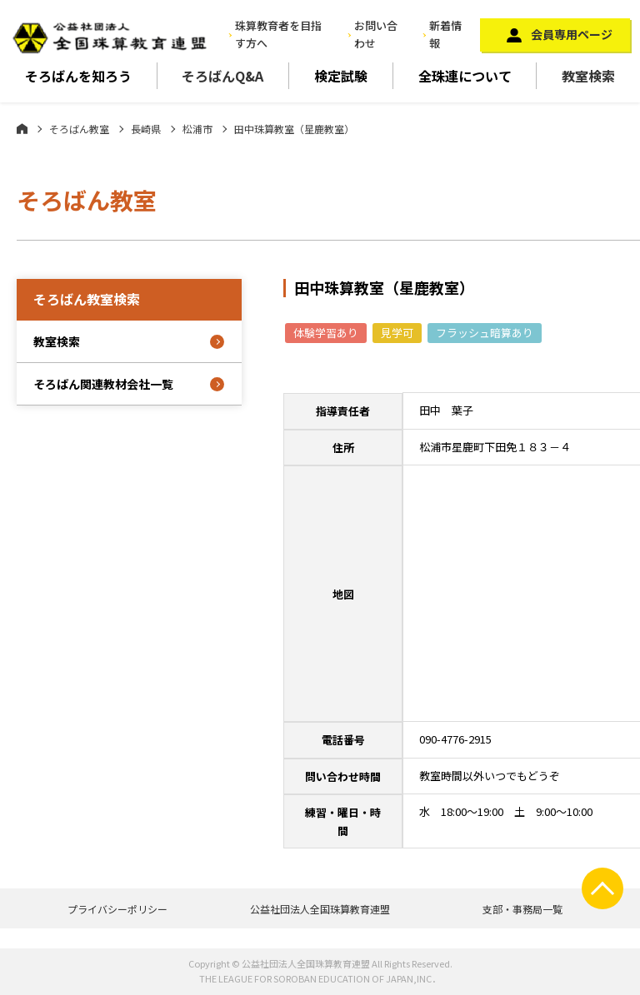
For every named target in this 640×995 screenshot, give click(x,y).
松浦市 (197, 129)
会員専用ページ (571, 34)
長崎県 (146, 129)
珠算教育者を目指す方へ (278, 34)
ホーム (22, 128)
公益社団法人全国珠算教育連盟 (320, 909)
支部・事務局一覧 (522, 909)
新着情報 (445, 34)
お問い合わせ (376, 34)
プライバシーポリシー (118, 909)
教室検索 (588, 76)
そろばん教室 (79, 129)
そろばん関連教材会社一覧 (103, 384)
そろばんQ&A (222, 76)
